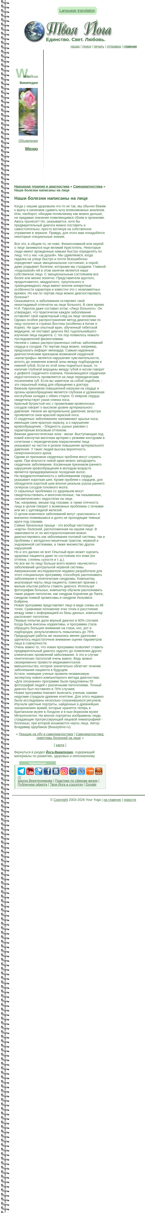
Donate (91, 784)
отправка (114, 46)
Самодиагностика (87, 186)
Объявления (28, 141)
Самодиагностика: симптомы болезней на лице (70, 736)
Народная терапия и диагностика (42, 186)
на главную (112, 800)
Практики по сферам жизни (76, 781)
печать (99, 46)
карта (60, 745)
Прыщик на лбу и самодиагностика (46, 734)
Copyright (61, 800)
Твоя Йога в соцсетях (66, 784)
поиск (86, 46)
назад (75, 46)
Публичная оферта (32, 784)
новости (130, 800)
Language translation (77, 11)
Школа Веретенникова (35, 781)
